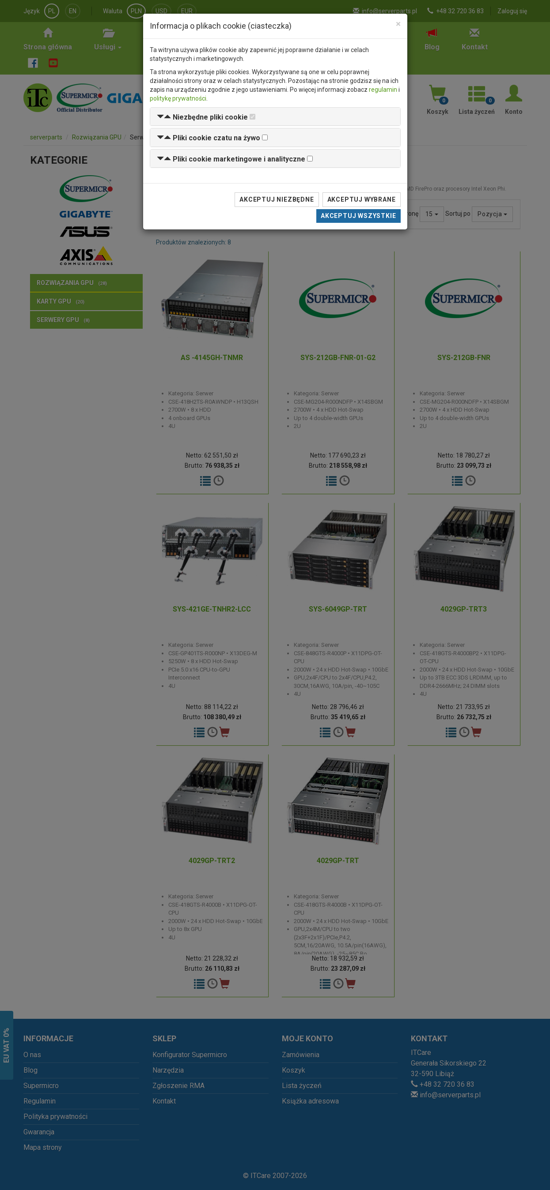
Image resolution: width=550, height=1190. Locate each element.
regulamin (383, 89)
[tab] (275, 117)
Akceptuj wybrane (361, 199)
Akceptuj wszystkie (358, 215)
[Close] (398, 24)
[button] (202, 117)
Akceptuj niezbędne (276, 199)
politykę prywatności (178, 98)
